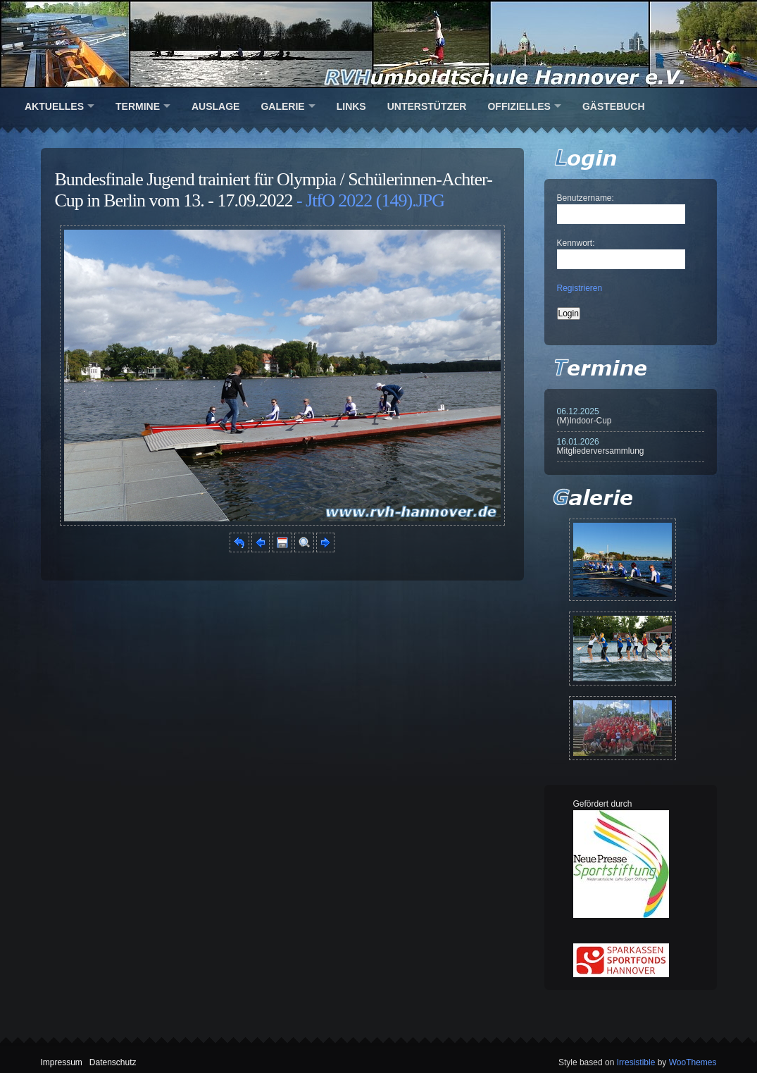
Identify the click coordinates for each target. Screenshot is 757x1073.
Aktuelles (54, 106)
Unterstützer (427, 106)
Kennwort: (576, 243)
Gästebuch (613, 106)
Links (351, 106)
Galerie (282, 106)
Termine (137, 106)
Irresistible (636, 1062)
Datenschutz (113, 1062)
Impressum (61, 1062)
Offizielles (518, 106)
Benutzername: (585, 198)
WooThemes (693, 1062)
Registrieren (580, 288)
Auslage (215, 106)
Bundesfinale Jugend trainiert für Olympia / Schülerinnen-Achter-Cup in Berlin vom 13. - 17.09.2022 (273, 190)
